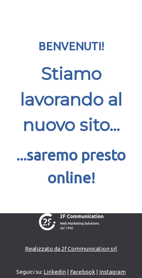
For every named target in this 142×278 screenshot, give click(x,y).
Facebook (82, 272)
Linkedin (55, 272)
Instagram (112, 272)
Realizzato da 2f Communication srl (71, 248)
